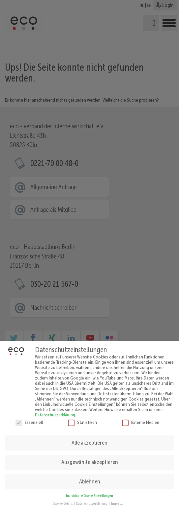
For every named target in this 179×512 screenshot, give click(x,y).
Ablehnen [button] (89, 476)
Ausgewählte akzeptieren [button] (89, 457)
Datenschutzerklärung (55, 409)
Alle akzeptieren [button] (89, 437)
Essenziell (29, 417)
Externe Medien (140, 417)
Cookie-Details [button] (63, 498)
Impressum (119, 498)
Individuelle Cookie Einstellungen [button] (89, 491)
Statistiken (82, 417)
